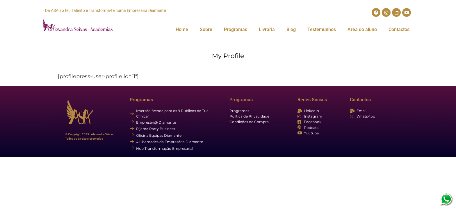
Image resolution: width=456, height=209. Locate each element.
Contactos (399, 29)
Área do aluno (362, 29)
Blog (291, 29)
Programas (235, 29)
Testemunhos (321, 29)
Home (182, 29)
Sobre (206, 29)
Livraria (267, 29)
